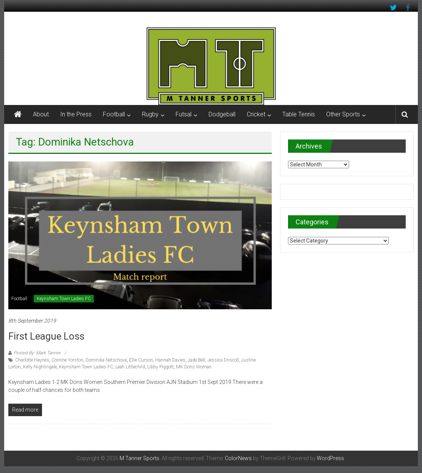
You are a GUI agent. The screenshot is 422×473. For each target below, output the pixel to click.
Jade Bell (196, 360)
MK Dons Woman (194, 367)
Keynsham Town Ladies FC (64, 298)
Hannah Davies (170, 360)
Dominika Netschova (106, 360)
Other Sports (343, 114)
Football (114, 114)
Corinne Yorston (67, 360)
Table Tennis (298, 114)
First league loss (46, 336)
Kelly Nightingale (40, 367)
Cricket (256, 114)
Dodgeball (222, 114)
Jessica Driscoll (223, 360)
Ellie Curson (141, 360)
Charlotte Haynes (32, 360)
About (41, 114)
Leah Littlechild (130, 367)
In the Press (76, 114)
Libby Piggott (160, 367)
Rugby (150, 114)
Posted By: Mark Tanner (37, 353)
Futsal (184, 114)
